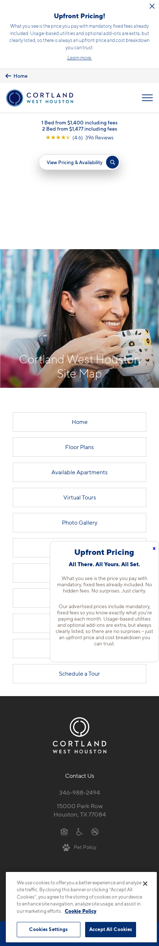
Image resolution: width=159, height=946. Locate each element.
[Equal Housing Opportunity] (64, 729)
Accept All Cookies (110, 929)
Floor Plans (79, 344)
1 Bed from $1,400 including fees (79, 122)
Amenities (79, 445)
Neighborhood (79, 496)
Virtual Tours (79, 395)
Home (80, 319)
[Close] (145, 884)
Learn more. (79, 58)
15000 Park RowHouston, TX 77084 (79, 708)
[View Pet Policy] (79, 745)
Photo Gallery (80, 420)
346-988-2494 (79, 690)
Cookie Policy (80, 911)
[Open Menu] (147, 98)
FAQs (79, 521)
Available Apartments (79, 370)
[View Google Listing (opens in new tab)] (79, 137)
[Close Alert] (152, 6)
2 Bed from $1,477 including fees (79, 129)
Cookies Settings (48, 929)
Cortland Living (80, 470)
